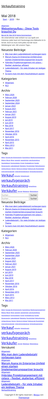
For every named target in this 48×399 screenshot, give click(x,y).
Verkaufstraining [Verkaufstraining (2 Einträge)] (14, 185)
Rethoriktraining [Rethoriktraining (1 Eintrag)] (40, 166)
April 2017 (9, 128)
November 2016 (12, 131)
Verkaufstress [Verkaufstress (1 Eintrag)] (32, 186)
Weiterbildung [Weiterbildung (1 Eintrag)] (34, 191)
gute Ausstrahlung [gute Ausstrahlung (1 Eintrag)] (34, 160)
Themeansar (23, 397)
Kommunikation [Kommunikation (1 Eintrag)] (15, 163)
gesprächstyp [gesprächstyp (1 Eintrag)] (24, 160)
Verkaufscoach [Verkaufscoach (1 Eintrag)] (25, 176)
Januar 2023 (10, 106)
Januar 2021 (10, 114)
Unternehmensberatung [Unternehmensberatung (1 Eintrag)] (22, 171)
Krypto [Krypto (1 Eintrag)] (22, 163)
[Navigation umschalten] (2, 3)
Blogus (37, 394)
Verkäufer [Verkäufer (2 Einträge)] (9, 190)
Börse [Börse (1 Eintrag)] (12, 160)
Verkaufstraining (13, 6)
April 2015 (9, 142)
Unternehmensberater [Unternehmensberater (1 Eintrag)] (7, 171)
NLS (7, 85)
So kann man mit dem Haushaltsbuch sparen (24, 73)
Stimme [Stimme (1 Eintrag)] (13, 169)
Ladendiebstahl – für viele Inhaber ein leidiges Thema (22, 385)
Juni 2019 (9, 123)
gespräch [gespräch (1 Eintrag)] (17, 160)
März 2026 (9, 94)
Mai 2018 (9, 125)
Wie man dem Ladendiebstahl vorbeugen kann (25, 54)
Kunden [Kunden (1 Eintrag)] (36, 163)
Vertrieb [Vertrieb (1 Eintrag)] (20, 191)
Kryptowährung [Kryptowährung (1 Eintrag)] (29, 163)
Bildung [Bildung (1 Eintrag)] (3, 160)
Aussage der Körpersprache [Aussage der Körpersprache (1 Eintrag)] (14, 157)
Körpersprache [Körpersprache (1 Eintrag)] (5, 166)
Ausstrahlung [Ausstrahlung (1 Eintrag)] (26, 157)
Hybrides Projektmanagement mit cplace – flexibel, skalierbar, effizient (22, 376)
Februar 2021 (11, 111)
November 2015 (12, 139)
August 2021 (10, 108)
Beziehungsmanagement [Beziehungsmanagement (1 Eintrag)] (38, 157)
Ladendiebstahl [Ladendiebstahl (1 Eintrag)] (15, 166)
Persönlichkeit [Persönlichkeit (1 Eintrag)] (31, 166)
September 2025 (12, 100)
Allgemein (5, 26)
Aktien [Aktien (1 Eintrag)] (3, 157)
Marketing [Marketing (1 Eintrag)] (23, 166)
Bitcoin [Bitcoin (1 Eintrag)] (8, 160)
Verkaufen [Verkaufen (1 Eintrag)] (17, 176)
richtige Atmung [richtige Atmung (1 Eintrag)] (6, 169)
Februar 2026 (11, 97)
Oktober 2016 (11, 134)
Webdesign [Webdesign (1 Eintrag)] (26, 191)
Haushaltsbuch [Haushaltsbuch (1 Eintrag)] (5, 163)
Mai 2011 (9, 148)
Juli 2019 (8, 120)
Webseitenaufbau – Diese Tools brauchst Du (20, 30)
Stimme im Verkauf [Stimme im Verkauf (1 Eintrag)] (21, 169)
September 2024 (12, 103)
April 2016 (9, 137)
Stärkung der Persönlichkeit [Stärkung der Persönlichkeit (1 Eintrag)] (36, 169)
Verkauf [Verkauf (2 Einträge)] (7, 175)
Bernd (4, 35)
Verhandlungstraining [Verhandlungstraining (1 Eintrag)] (36, 171)
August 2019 (10, 117)
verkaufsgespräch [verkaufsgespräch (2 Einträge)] (15, 180)
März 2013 (9, 145)
